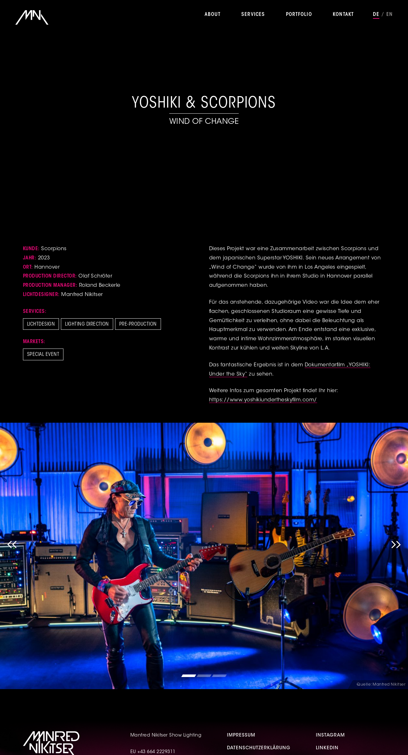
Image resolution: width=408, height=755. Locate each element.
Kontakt (343, 14)
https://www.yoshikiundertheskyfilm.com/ (263, 400)
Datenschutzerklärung (258, 748)
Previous (12, 556)
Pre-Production (138, 324)
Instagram (330, 735)
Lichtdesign (41, 324)
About (213, 14)
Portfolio (299, 14)
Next (396, 556)
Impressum (241, 735)
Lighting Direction (87, 324)
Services (253, 14)
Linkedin (327, 748)
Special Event (43, 354)
